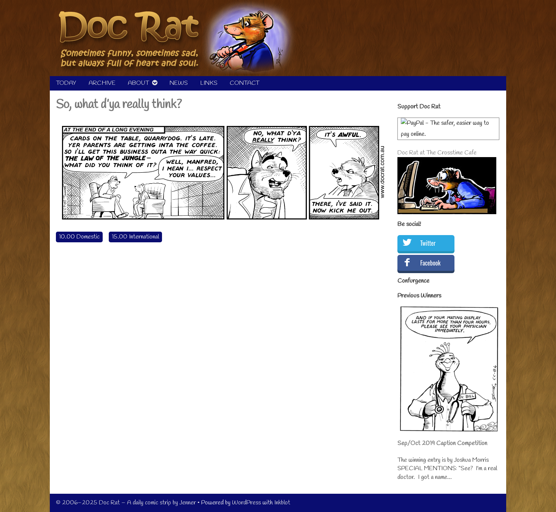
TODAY (66, 83)
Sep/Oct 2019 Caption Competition (442, 443)
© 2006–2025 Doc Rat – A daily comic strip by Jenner (126, 503)
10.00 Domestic (79, 237)
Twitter (427, 243)
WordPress (246, 503)
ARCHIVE (102, 83)
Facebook (430, 262)
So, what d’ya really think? (119, 105)
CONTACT (244, 83)
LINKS (209, 83)
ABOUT (138, 83)
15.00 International (135, 237)
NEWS (179, 83)
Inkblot (282, 503)
